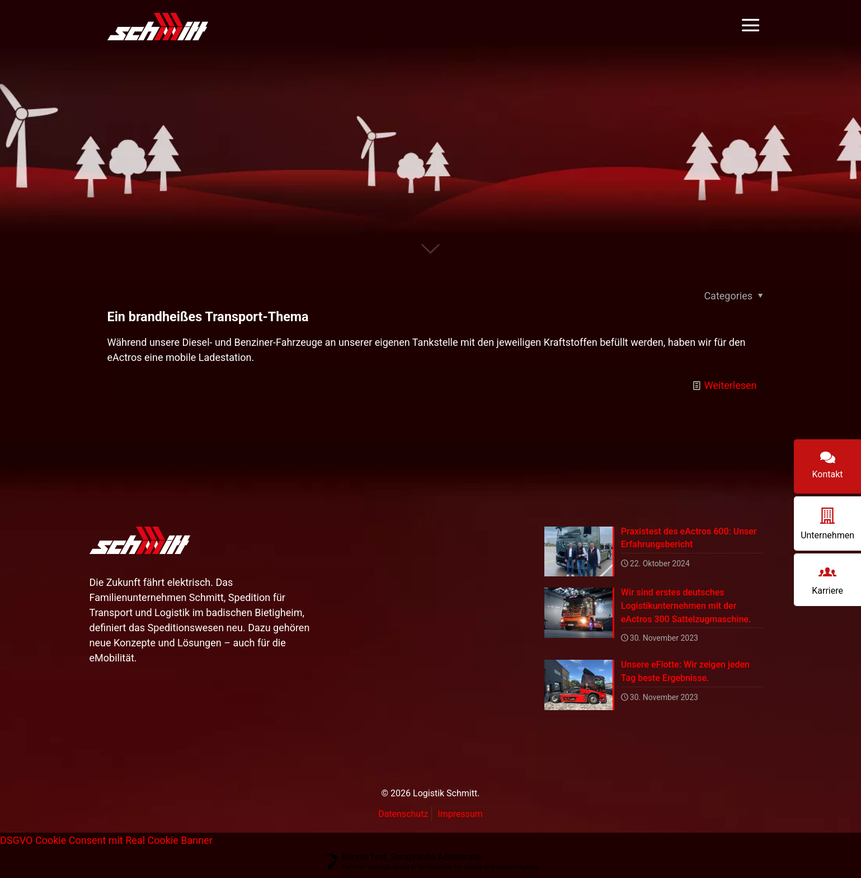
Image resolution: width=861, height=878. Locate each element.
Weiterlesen (730, 385)
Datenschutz (403, 816)
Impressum (460, 816)
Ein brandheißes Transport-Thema (208, 317)
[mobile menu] (750, 25)
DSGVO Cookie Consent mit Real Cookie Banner (106, 842)
